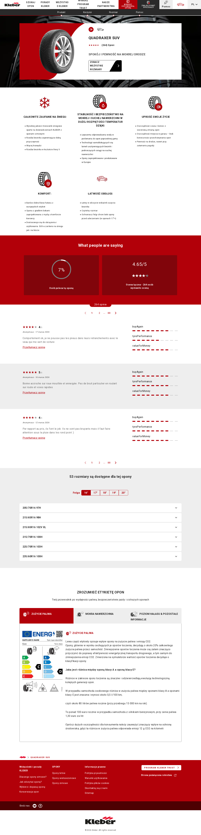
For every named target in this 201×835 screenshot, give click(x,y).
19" (114, 492)
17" (95, 492)
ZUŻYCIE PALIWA (37, 614)
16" (86, 492)
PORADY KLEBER (45, 4)
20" (123, 492)
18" (105, 492)
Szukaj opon (30, 4)
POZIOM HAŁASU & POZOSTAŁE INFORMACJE (154, 615)
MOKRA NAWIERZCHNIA (95, 614)
